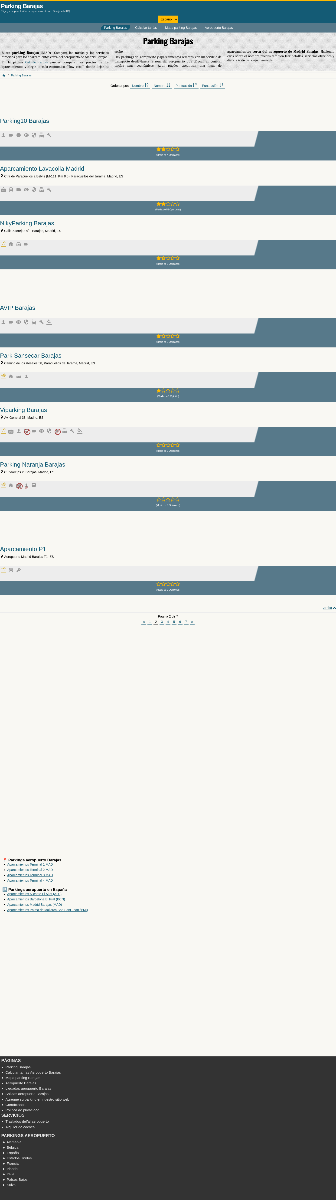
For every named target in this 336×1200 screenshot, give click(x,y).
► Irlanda (10, 1169)
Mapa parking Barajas (181, 27)
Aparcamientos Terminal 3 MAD (30, 875)
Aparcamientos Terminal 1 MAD (30, 864)
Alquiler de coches (20, 1127)
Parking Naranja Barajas (32, 464)
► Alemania (11, 1142)
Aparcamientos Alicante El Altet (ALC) (34, 894)
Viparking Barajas (23, 410)
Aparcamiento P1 (23, 549)
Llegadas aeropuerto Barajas (28, 1088)
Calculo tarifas (36, 62)
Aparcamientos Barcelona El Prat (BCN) (36, 899)
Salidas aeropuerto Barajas (27, 1094)
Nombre (140, 85)
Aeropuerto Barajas (219, 27)
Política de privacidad (22, 1110)
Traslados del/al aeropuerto (27, 1121)
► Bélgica (10, 1147)
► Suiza (9, 1185)
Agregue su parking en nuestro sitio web (37, 1099)
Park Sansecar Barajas (31, 355)
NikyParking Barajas (27, 223)
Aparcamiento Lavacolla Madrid (42, 168)
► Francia (10, 1163)
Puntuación (186, 85)
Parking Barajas (22, 6)
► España (10, 1153)
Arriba (327, 608)
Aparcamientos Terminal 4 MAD (30, 880)
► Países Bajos (14, 1179)
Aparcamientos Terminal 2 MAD (30, 870)
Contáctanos (15, 1105)
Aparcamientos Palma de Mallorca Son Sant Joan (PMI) (47, 910)
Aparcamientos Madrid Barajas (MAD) (34, 904)
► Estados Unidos (17, 1158)
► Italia (8, 1174)
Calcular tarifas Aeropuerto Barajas (33, 1072)
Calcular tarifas (146, 27)
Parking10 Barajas (24, 121)
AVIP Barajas (17, 307)
